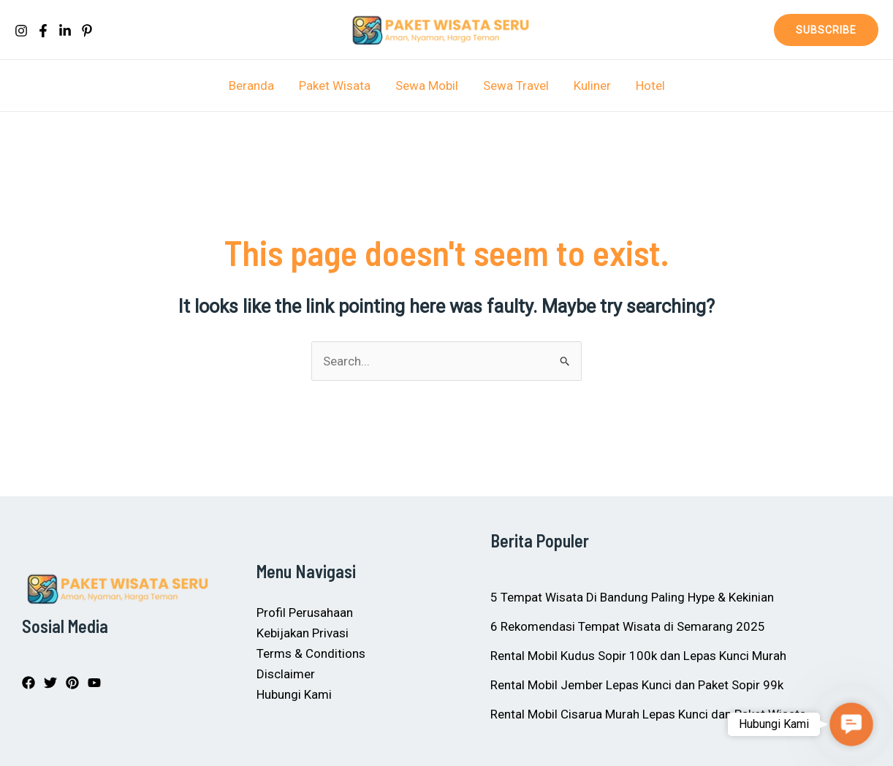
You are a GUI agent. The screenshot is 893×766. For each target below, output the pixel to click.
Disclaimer (285, 674)
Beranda (251, 85)
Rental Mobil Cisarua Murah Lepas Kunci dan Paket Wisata (648, 714)
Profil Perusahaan (304, 612)
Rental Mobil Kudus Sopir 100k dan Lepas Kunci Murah (638, 655)
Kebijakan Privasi (302, 633)
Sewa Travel (516, 85)
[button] (826, 30)
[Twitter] (50, 682)
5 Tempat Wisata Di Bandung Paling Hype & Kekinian (632, 597)
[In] (65, 30)
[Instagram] (21, 30)
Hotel (650, 85)
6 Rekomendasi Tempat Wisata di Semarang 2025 (627, 626)
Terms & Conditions (310, 653)
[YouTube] (94, 682)
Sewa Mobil (426, 85)
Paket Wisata (334, 85)
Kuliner (592, 85)
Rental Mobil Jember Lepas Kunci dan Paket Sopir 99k (636, 685)
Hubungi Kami (294, 694)
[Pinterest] (87, 30)
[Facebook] (43, 30)
